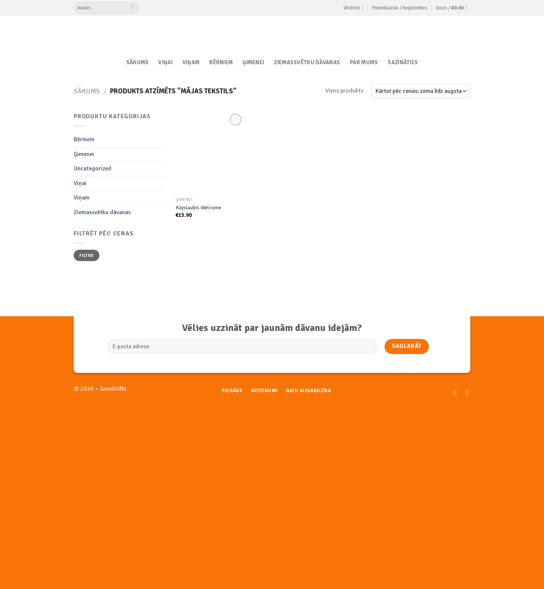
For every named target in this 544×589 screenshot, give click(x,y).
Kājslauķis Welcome (198, 207)
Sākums (137, 62)
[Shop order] (420, 91)
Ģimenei (253, 62)
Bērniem (221, 62)
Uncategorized (92, 168)
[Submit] (132, 8)
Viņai (165, 62)
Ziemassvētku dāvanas (307, 62)
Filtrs (86, 255)
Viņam (190, 62)
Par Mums (364, 62)
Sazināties (403, 62)
